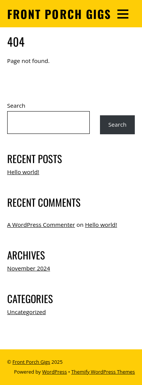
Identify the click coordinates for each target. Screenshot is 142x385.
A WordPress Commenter (41, 224)
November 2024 (28, 268)
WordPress (54, 371)
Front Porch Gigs (31, 361)
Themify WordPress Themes (103, 371)
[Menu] (122, 14)
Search (16, 105)
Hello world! (23, 172)
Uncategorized (26, 312)
